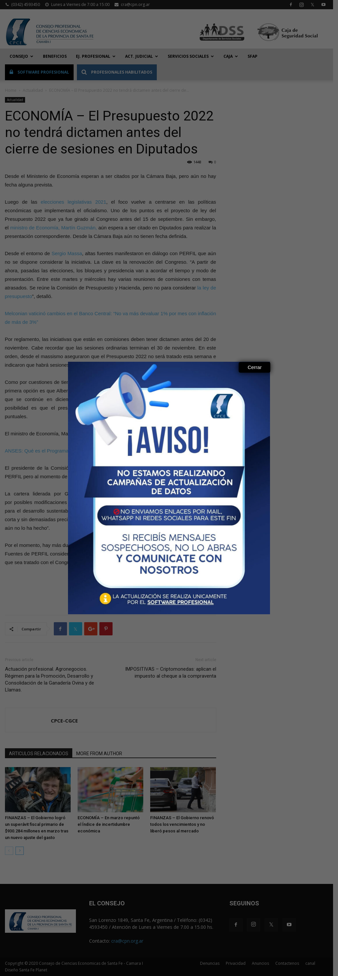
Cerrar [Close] (255, 367)
